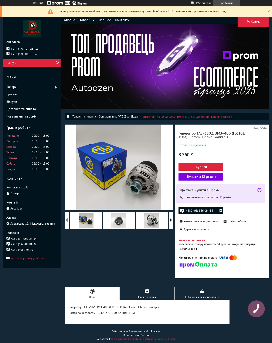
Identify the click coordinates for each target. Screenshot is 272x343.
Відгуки (11, 102)
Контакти (122, 20)
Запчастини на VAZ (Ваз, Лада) (119, 116)
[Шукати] (57, 63)
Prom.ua (155, 331)
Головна (69, 20)
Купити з (201, 177)
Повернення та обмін (21, 116)
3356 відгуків (203, 2)
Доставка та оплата (21, 109)
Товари (84, 20)
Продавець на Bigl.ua (136, 335)
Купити (201, 167)
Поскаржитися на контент (125, 338)
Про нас (105, 20)
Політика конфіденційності (159, 338)
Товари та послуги (84, 116)
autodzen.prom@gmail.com (28, 258)
